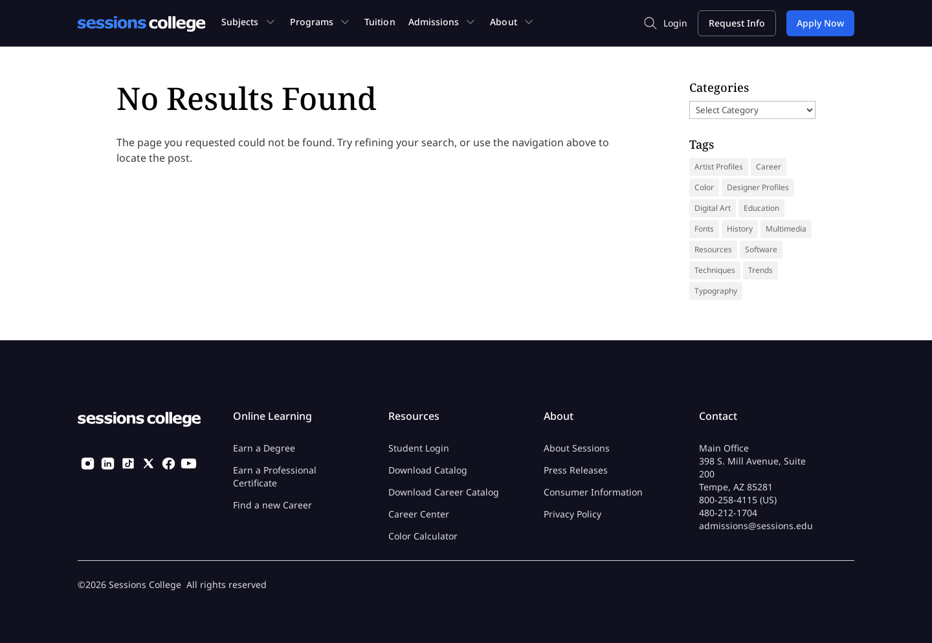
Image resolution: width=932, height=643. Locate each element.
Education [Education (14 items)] (761, 207)
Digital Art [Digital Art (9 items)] (712, 207)
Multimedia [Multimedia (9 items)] (786, 228)
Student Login (418, 448)
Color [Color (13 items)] (704, 187)
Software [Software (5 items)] (761, 249)
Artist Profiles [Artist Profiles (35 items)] (718, 166)
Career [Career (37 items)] (768, 166)
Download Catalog (427, 470)
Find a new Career (272, 505)
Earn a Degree (264, 448)
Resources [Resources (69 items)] (713, 249)
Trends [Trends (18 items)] (760, 270)
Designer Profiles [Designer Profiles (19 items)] (758, 187)
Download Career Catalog (443, 492)
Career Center (418, 514)
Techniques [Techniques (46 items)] (714, 270)
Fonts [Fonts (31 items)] (704, 228)
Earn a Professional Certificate (274, 476)
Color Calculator (423, 536)
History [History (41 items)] (740, 228)
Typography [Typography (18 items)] (715, 290)
